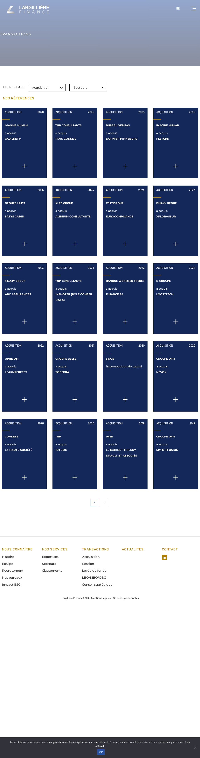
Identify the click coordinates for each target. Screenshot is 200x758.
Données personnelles (126, 598)
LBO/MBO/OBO (94, 577)
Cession (88, 564)
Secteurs (49, 564)
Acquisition (13, 112)
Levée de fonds (94, 570)
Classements (52, 570)
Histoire (8, 557)
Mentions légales (101, 598)
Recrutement (13, 570)
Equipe (7, 564)
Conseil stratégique (97, 584)
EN (178, 8)
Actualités (133, 549)
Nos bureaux (12, 577)
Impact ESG (11, 584)
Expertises (50, 557)
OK (101, 752)
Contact (170, 549)
